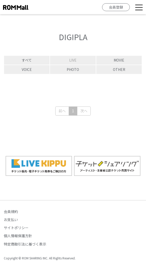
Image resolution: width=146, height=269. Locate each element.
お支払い (11, 219)
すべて (27, 60)
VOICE (27, 69)
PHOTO (73, 69)
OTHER (119, 69)
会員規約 (11, 211)
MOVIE (119, 60)
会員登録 (116, 7)
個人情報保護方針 (18, 235)
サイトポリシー (16, 227)
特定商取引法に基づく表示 (25, 244)
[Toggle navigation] (139, 7)
